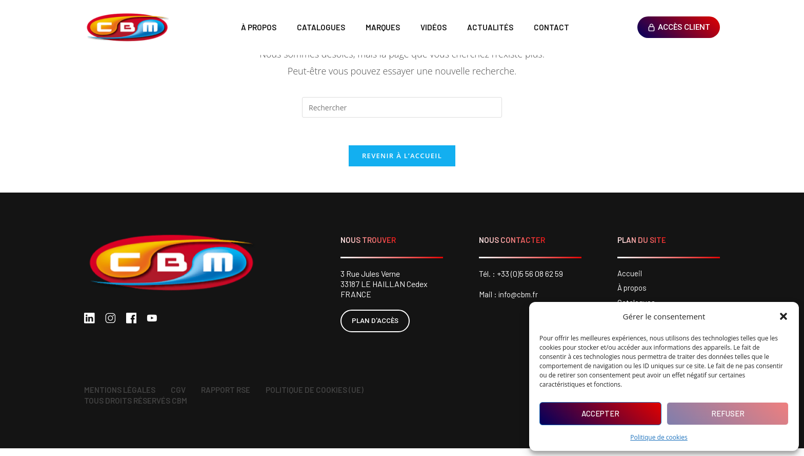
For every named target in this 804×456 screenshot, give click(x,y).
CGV (178, 397)
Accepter (600, 413)
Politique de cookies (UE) (315, 397)
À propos (258, 27)
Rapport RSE (225, 397)
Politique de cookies (659, 437)
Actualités (490, 27)
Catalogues (321, 27)
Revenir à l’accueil (402, 159)
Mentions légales (119, 397)
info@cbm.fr (519, 297)
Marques (383, 27)
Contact (551, 27)
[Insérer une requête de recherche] (402, 107)
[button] (783, 316)
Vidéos (433, 27)
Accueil (629, 277)
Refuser (728, 413)
